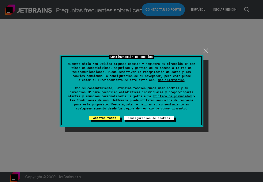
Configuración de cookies (149, 118)
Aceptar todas (104, 118)
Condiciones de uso (93, 100)
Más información (171, 80)
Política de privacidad (172, 96)
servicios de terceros (174, 100)
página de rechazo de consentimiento (155, 108)
